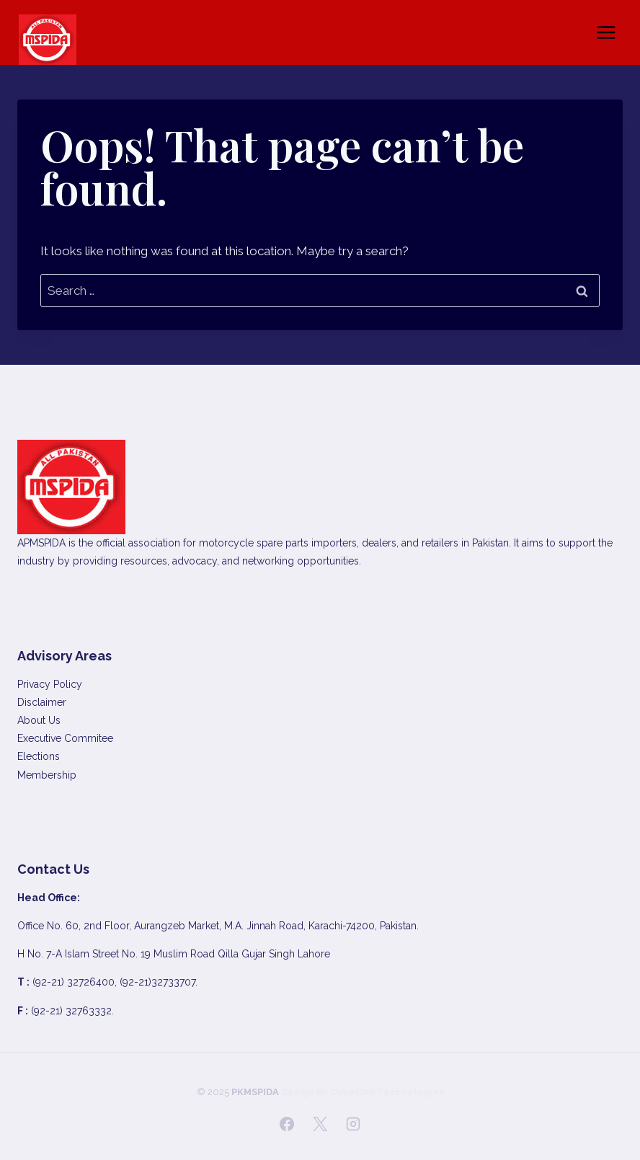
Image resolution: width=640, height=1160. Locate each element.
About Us (39, 720)
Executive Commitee (65, 738)
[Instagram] (353, 1124)
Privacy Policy (49, 684)
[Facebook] (286, 1124)
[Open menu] (606, 32)
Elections (38, 756)
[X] (320, 1124)
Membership (46, 775)
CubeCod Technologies (387, 1091)
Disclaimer (41, 702)
